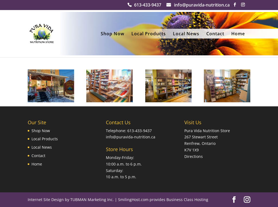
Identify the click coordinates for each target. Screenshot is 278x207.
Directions (193, 156)
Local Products (148, 34)
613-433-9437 (147, 5)
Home (238, 34)
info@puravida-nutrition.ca (202, 5)
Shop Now (112, 34)
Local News (186, 34)
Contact (215, 34)
